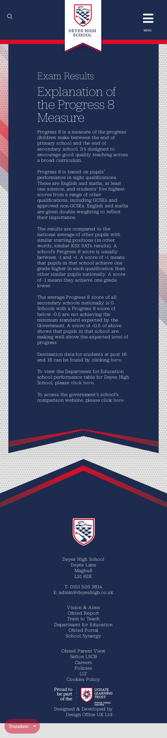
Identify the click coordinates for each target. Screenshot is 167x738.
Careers (83, 662)
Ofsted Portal (83, 630)
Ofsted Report (83, 613)
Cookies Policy (83, 679)
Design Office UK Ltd (89, 714)
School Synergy (83, 635)
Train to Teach (83, 618)
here (118, 400)
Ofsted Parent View (83, 650)
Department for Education (83, 624)
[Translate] (22, 726)
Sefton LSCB (83, 656)
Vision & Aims (83, 607)
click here (82, 383)
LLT (83, 673)
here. (116, 360)
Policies (83, 668)
